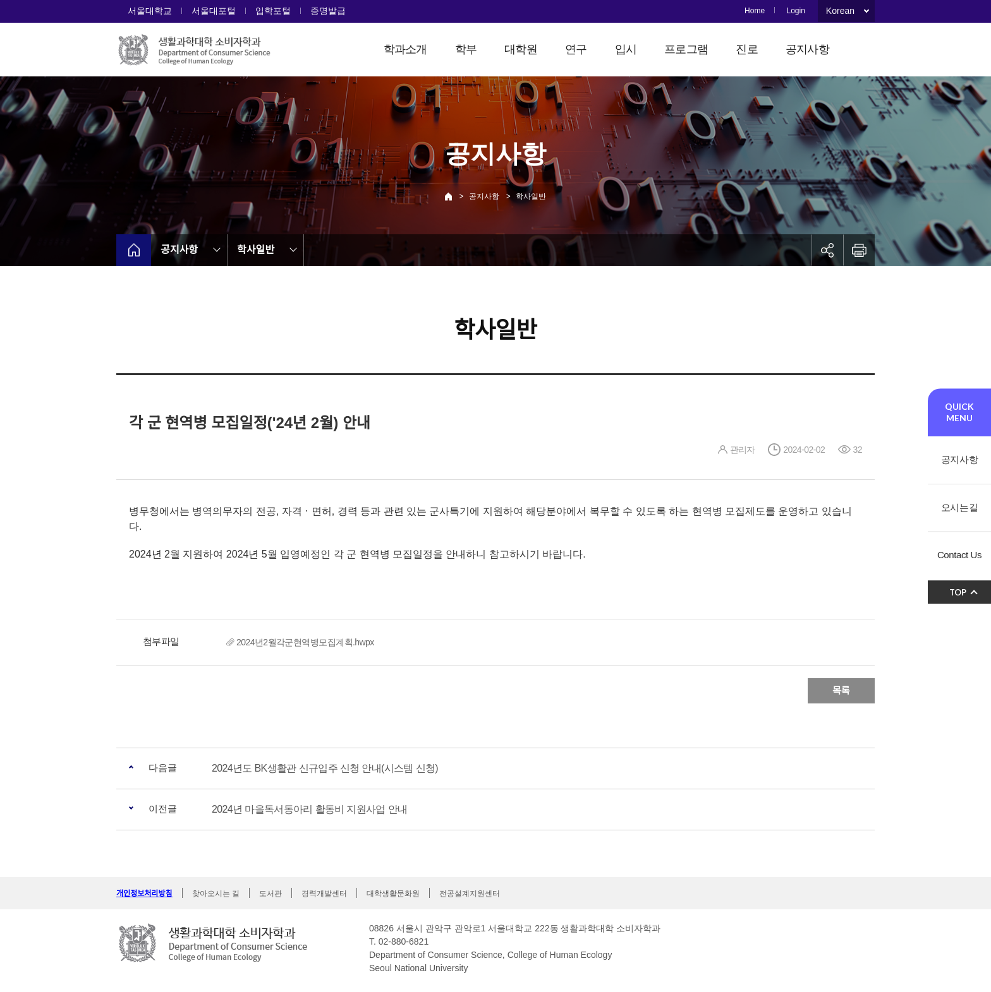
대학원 (520, 49)
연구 (576, 49)
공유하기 (827, 250)
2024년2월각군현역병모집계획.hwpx (305, 642)
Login (795, 10)
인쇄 (859, 250)
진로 (747, 49)
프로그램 (686, 49)
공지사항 (807, 49)
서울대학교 (150, 11)
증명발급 (328, 11)
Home (755, 10)
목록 (841, 690)
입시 (626, 49)
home (133, 250)
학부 (466, 49)
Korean (840, 11)
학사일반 (531, 196)
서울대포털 (214, 11)
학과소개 (405, 49)
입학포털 (273, 11)
